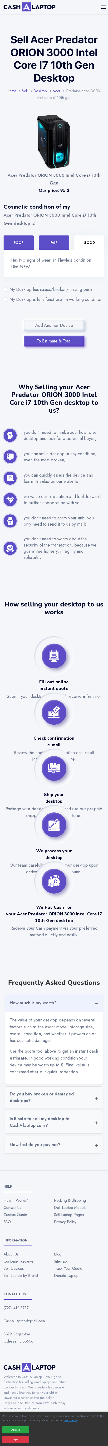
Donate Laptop (66, 1275)
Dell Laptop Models (70, 1207)
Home (11, 91)
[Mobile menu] (103, 7)
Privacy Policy (65, 1222)
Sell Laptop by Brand (21, 1275)
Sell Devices (14, 1268)
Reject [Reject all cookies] (15, 1439)
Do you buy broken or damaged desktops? (42, 1097)
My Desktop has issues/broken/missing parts (54, 289)
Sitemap (60, 1261)
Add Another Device (54, 325)
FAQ (7, 1222)
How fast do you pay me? (35, 1145)
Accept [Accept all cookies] (15, 1429)
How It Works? (16, 1200)
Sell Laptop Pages (69, 1214)
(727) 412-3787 (16, 1308)
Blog (57, 1254)
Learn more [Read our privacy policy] (70, 1420)
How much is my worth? (33, 1003)
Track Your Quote (68, 1268)
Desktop (40, 91)
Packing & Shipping (70, 1200)
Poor (19, 242)
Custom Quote (15, 1214)
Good (89, 242)
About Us (11, 1254)
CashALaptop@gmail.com (24, 1321)
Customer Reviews (19, 1261)
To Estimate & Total (54, 341)
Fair (53, 242)
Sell (25, 91)
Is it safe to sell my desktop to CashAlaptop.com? (39, 1122)
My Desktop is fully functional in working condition (54, 299)
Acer (56, 91)
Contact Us (12, 1207)
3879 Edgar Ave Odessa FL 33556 (19, 1337)
